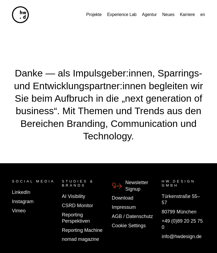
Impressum (124, 207)
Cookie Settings (129, 225)
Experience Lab (122, 14)
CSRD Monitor (77, 205)
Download (123, 198)
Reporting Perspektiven (76, 218)
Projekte (94, 14)
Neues (168, 14)
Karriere (187, 14)
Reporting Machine (82, 230)
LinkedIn (21, 192)
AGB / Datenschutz (132, 216)
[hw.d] (20, 14)
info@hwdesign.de (182, 236)
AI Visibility (73, 196)
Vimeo (18, 210)
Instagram (23, 201)
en (202, 14)
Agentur (149, 14)
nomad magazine (80, 239)
